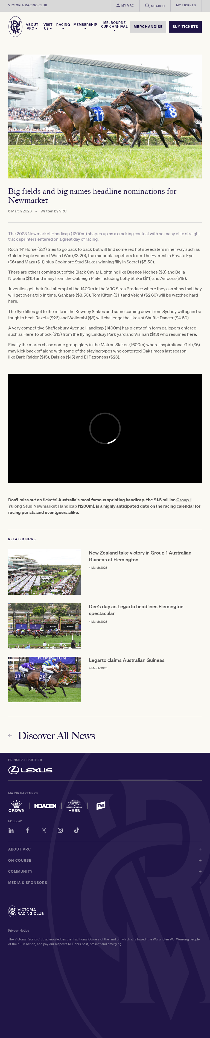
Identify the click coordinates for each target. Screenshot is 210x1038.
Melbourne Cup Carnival (114, 26)
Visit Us (48, 26)
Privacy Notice (18, 930)
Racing (63, 26)
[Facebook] (27, 831)
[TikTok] (77, 831)
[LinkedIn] (11, 831)
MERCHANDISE (148, 26)
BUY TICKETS (185, 26)
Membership (85, 26)
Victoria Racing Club (27, 5)
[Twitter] (44, 831)
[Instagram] (60, 831)
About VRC (32, 26)
